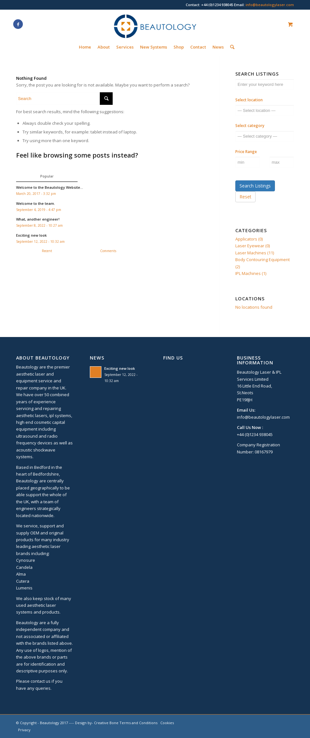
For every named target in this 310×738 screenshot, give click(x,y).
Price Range (246, 151)
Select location (249, 100)
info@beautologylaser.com (270, 4)
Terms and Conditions (138, 722)
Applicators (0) (249, 239)
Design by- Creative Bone (96, 722)
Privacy (24, 729)
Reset (245, 197)
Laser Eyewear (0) (252, 246)
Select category (249, 125)
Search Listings (255, 186)
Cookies (167, 722)
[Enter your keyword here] (264, 84)
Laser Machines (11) (254, 253)
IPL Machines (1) (250, 273)
